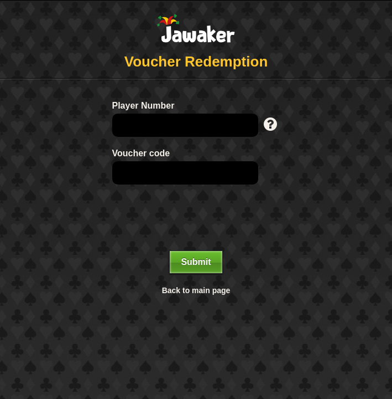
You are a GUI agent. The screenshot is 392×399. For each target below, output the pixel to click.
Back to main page (196, 290)
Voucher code (141, 153)
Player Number (143, 105)
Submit (196, 262)
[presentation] (196, 217)
